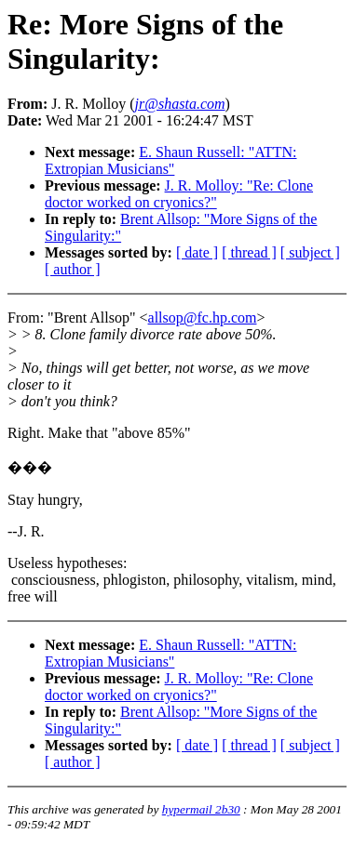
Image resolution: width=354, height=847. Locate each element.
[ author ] (73, 269)
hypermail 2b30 (201, 809)
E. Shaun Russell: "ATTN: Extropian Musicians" (171, 160)
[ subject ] (310, 252)
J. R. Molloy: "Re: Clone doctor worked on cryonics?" (179, 194)
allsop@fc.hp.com (202, 317)
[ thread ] (249, 252)
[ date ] (197, 252)
